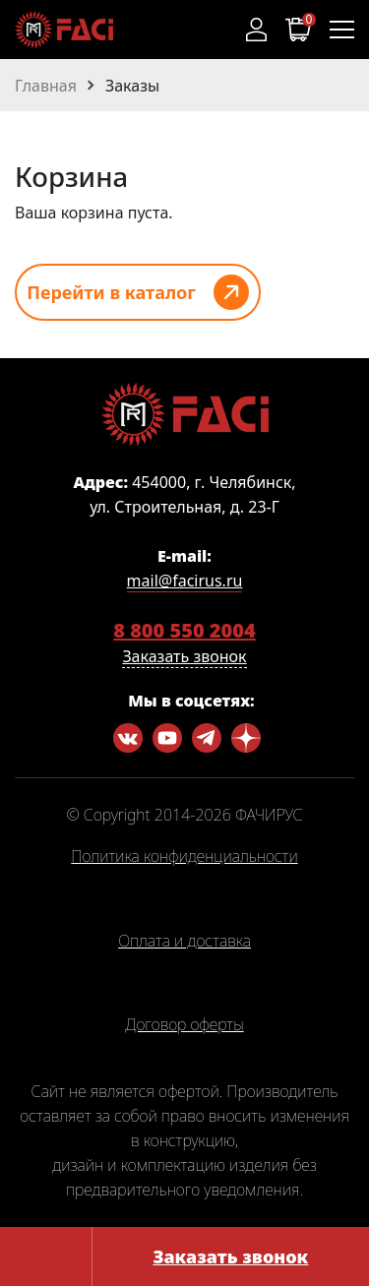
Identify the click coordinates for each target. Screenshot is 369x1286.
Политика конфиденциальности (184, 857)
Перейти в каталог (111, 292)
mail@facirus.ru (185, 580)
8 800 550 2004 (184, 630)
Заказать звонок (230, 1256)
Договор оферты (184, 1025)
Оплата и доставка (184, 941)
